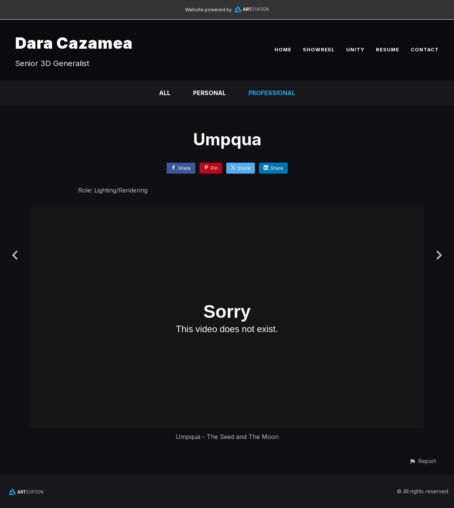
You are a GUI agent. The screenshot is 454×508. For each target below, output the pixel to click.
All (164, 93)
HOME (283, 49)
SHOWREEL (319, 49)
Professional (271, 93)
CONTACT (425, 49)
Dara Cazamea (74, 42)
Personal (209, 93)
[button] (422, 461)
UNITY (355, 49)
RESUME (387, 49)
